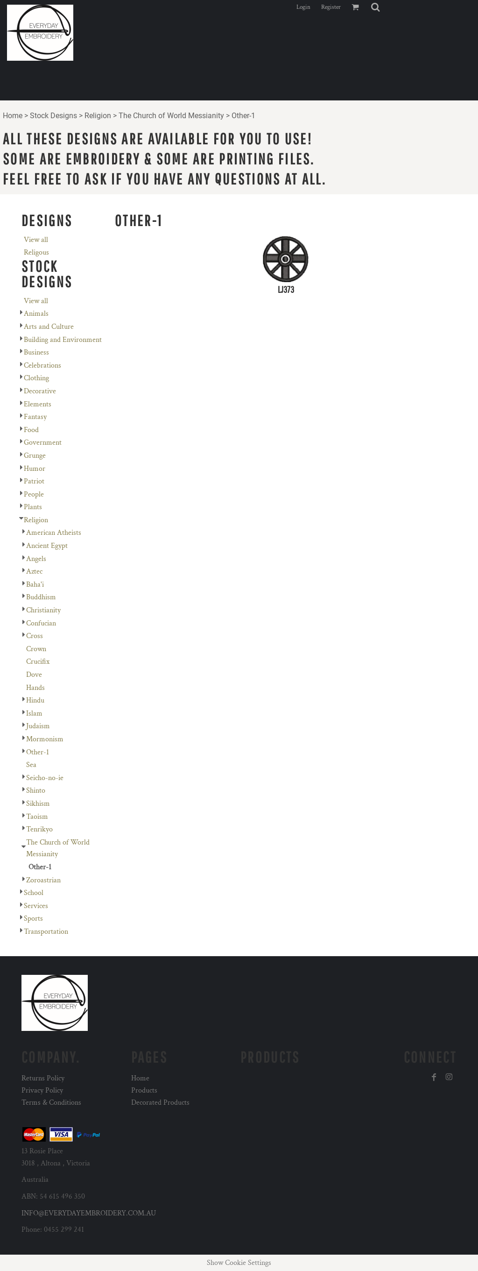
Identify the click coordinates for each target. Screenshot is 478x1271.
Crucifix (37, 662)
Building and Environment (63, 340)
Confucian (41, 623)
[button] (375, 7)
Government (43, 442)
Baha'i (35, 584)
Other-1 (37, 752)
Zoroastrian (43, 880)
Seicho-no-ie (44, 778)
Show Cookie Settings (239, 1263)
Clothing (36, 378)
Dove (34, 675)
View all (36, 240)
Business (36, 352)
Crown (36, 649)
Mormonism (44, 739)
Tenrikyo (39, 829)
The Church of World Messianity (171, 115)
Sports (33, 918)
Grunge (35, 456)
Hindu (35, 700)
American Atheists (53, 533)
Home (12, 115)
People (34, 494)
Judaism (38, 726)
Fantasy (35, 417)
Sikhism (38, 804)
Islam (34, 713)
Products (144, 1090)
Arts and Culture (49, 327)
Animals (36, 314)
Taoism (37, 817)
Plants (33, 507)
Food (31, 430)
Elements (37, 404)
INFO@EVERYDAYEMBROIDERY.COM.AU (88, 1213)
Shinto (35, 790)
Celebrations (42, 365)
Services (36, 906)
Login (303, 7)
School (33, 893)
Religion (97, 115)
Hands (35, 688)
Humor (34, 469)
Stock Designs (53, 115)
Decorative (40, 391)
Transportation (46, 932)
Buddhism (41, 597)
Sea (31, 765)
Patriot (34, 481)
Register (331, 7)
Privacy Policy (42, 1090)
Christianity (43, 610)
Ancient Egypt (47, 546)
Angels (36, 559)
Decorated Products (160, 1103)
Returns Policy (42, 1078)
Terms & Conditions (51, 1103)
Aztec (34, 571)
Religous (36, 252)
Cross (34, 636)
